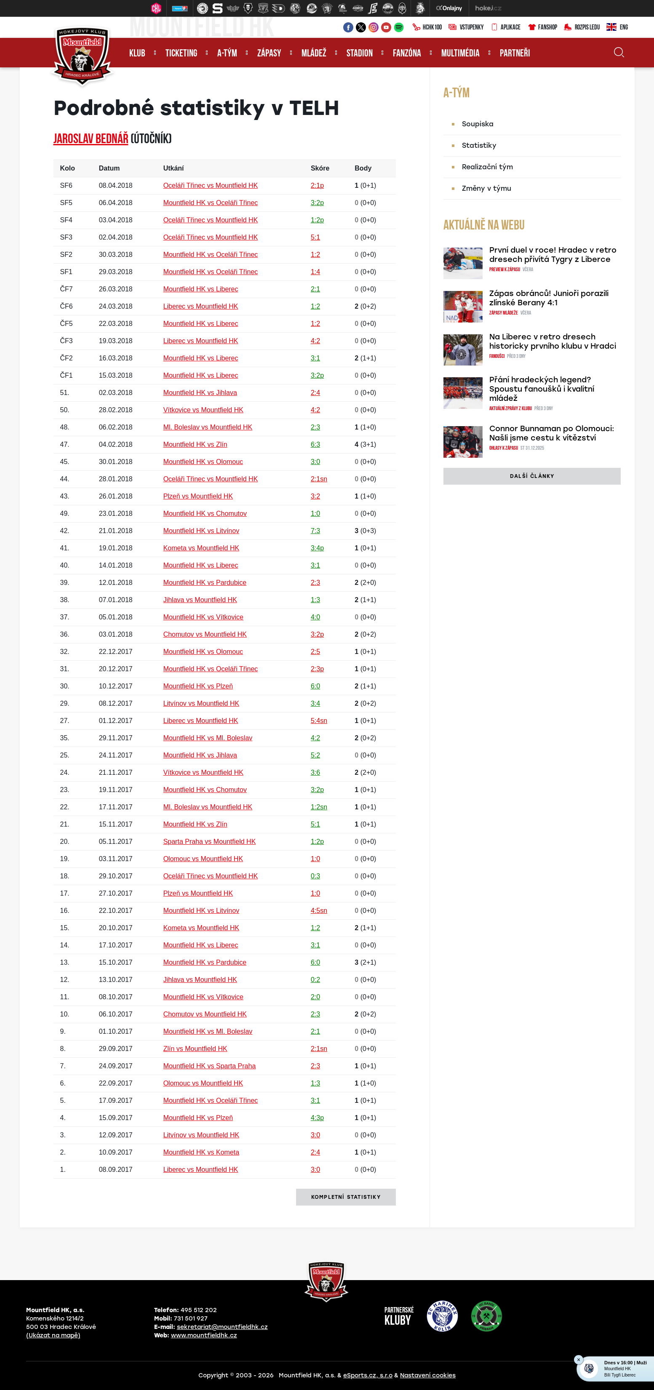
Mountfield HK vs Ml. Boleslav (208, 738)
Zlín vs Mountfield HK (195, 1048)
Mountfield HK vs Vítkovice (203, 617)
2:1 (315, 289)
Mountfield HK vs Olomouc (203, 461)
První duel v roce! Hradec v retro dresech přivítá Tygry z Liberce (553, 254)
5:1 (315, 237)
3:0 (315, 461)
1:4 (315, 271)
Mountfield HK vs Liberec (200, 289)
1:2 (315, 254)
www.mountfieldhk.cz (204, 1335)
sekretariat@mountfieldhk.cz (222, 1327)
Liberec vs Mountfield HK (200, 306)
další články (532, 476)
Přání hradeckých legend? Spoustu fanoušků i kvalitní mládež (541, 389)
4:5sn (319, 910)
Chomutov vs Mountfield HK (205, 634)
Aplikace (505, 27)
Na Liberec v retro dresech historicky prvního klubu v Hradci (552, 341)
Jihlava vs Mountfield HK (200, 599)
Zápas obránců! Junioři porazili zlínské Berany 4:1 (549, 298)
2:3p (317, 668)
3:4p (317, 548)
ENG (617, 27)
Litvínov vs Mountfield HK (201, 703)
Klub (137, 54)
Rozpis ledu (582, 27)
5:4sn (319, 720)
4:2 (315, 340)
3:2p (317, 202)
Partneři (515, 54)
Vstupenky (465, 27)
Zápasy (269, 54)
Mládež (314, 54)
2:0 (315, 996)
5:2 (315, 755)
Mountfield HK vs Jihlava (200, 392)
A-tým (227, 54)
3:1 (315, 358)
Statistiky (479, 145)
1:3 (315, 599)
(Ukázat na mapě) (53, 1335)
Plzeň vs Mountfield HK (198, 496)
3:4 (315, 703)
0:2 (315, 979)
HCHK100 (427, 27)
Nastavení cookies (428, 1375)
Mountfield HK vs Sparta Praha (209, 1066)
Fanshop (542, 27)
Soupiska (478, 124)
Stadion (360, 54)
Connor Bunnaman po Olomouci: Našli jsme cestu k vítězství (551, 433)
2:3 (315, 427)
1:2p (317, 220)
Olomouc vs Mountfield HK (203, 858)
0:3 (315, 876)
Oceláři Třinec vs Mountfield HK (210, 185)
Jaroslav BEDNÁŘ (90, 140)
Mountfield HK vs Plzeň (198, 686)
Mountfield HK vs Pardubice (204, 582)
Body (363, 168)
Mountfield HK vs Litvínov (201, 530)
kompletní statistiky (346, 1197)
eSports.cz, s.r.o (367, 1375)
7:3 (315, 530)
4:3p (317, 1117)
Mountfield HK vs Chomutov (205, 513)
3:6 (315, 772)
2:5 (315, 651)
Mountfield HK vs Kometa (201, 1152)
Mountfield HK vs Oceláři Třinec (210, 202)
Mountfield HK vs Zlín (195, 444)
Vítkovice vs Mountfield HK (203, 410)
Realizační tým (487, 167)
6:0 (315, 686)
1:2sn (319, 807)
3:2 (315, 496)
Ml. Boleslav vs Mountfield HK (208, 427)
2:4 (315, 392)
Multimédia (460, 54)
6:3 (315, 444)
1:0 (315, 513)
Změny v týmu (486, 188)
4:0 (315, 617)
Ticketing (181, 54)
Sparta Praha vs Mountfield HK (209, 841)
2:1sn (319, 479)
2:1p (317, 185)
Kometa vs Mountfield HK (201, 548)
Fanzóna (407, 54)
